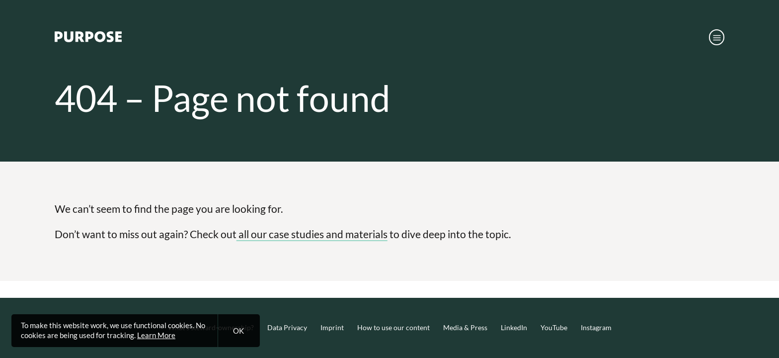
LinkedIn (514, 328)
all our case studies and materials (312, 234)
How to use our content (393, 328)
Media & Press (465, 328)
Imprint (332, 328)
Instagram (596, 328)
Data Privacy (287, 328)
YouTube (554, 328)
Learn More (156, 335)
